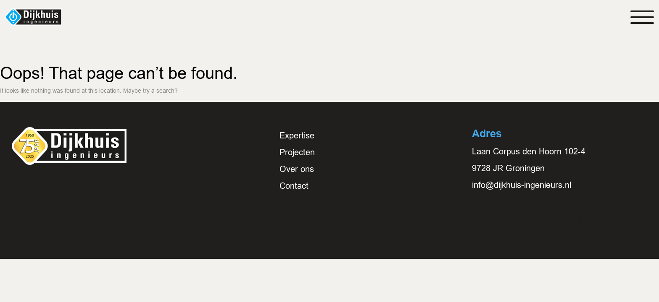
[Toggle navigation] (642, 17)
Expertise (296, 135)
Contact (293, 185)
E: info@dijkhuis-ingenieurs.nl (527, 218)
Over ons (296, 169)
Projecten (297, 152)
